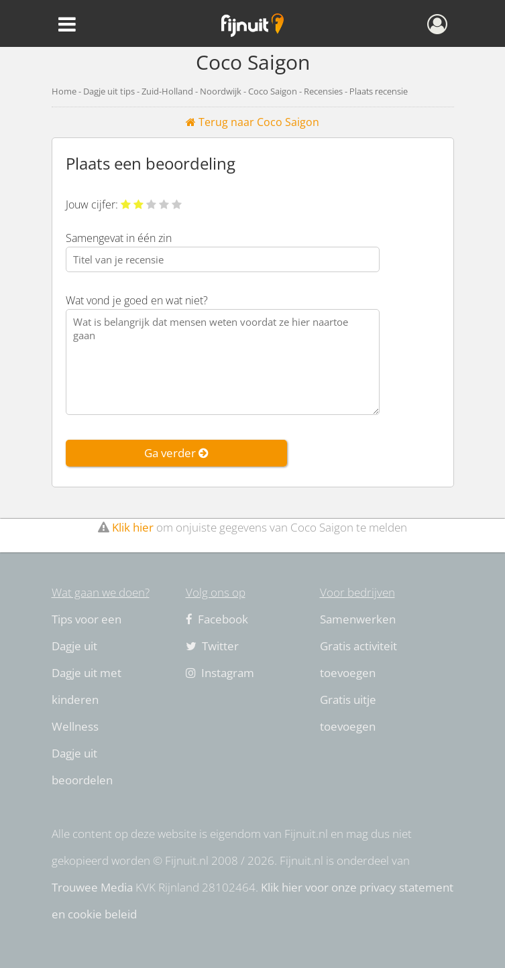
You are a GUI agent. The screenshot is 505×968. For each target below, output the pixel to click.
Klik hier (133, 527)
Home (64, 91)
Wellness (75, 726)
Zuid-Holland (167, 91)
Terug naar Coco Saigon (252, 122)
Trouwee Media (92, 887)
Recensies (323, 91)
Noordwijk (220, 91)
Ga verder (176, 453)
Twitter (212, 646)
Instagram (220, 672)
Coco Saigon (272, 91)
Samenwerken (358, 619)
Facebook (217, 619)
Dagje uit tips (109, 91)
